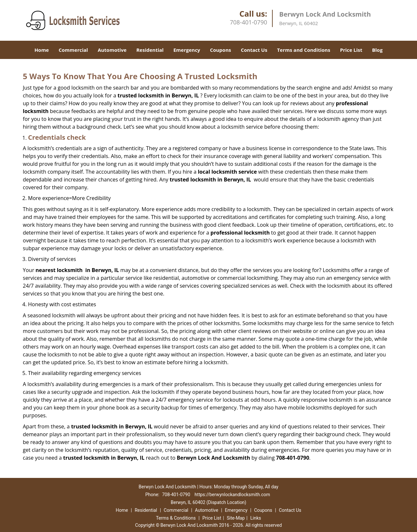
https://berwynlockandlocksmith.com (232, 494)
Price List (351, 50)
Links (255, 518)
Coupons (220, 50)
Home (42, 50)
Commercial (73, 50)
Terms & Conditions (176, 518)
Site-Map (236, 518)
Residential (150, 50)
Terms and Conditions (303, 50)
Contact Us (254, 50)
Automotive (112, 50)
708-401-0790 (248, 22)
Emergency (186, 50)
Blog (377, 50)
